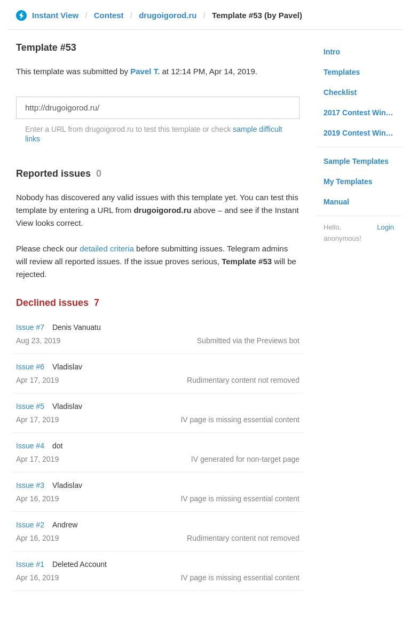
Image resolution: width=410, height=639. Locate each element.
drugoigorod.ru (167, 15)
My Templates (348, 181)
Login (385, 227)
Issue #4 (30, 445)
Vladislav (67, 366)
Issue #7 (30, 327)
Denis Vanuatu (76, 327)
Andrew (64, 524)
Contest (109, 15)
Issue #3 (30, 485)
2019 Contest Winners (362, 133)
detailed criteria (107, 248)
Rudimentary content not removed (243, 380)
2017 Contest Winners (362, 112)
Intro (332, 52)
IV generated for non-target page (245, 459)
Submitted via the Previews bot (248, 340)
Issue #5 (30, 406)
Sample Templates (356, 161)
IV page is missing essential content (239, 419)
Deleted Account (79, 564)
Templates (342, 72)
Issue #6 (30, 366)
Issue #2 (30, 524)
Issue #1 (30, 564)
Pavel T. (145, 71)
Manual (336, 202)
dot (57, 445)
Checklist (340, 92)
